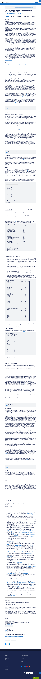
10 (24, 94)
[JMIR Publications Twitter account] (23, 666)
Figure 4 (6, 453)
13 (15, 102)
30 (20, 439)
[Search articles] (36, 2)
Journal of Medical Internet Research (7, 4)
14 (32, 103)
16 (12, 120)
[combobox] (20, 2)
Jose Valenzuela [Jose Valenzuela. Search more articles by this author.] (7, 13)
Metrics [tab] (33, 16)
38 (5, 462)
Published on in (19, 8)
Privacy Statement (8, 666)
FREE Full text (15, 526)
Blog (22, 661)
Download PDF (7, 640)
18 (30, 368)
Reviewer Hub (7, 658)
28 (28, 413)
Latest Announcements (24, 655)
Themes (22, 658)
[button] (40, 1)
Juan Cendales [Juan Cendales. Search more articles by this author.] (17, 13)
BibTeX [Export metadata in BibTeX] (6, 630)
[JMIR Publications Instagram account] (27, 666)
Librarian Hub (7, 659)
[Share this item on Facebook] (8, 644)
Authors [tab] (12, 16)
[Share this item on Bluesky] (5, 644)
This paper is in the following (15, 634)
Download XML (13, 640)
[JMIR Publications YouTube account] (26, 666)
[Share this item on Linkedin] (9, 644)
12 (22, 96)
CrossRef (31, 513)
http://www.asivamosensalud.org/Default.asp (29, 514)
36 (27, 459)
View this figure (8, 108)
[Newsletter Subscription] (28, 673)
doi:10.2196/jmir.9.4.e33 (8, 60)
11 (9, 95)
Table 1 (27, 170)
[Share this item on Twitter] (6, 644)
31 (7, 440)
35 (26, 459)
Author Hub (6, 655)
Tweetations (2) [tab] (26, 16)
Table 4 (24, 331)
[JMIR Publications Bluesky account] (21, 666)
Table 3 (30, 255)
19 (24, 383)
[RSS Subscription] (29, 666)
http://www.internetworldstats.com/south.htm (25, 532)
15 (11, 120)
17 (23, 159)
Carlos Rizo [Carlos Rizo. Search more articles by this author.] (21, 13)
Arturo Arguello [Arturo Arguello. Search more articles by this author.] (12, 13)
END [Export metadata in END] (5, 629)
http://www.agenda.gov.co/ (31, 534)
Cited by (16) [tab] (19, 16)
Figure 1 (27, 94)
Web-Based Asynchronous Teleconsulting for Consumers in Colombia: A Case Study (20, 11)
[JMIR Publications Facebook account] (24, 666)
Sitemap (6, 669)
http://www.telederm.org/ (18, 545)
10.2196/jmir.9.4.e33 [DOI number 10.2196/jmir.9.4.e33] (9, 624)
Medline (28, 513)
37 (32, 459)
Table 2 (15, 221)
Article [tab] (7, 16)
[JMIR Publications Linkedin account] (25, 666)
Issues (22, 659)
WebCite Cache (13, 531)
